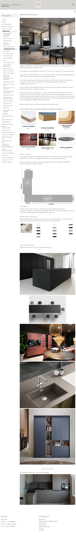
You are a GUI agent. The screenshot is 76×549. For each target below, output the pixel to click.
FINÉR (4, 60)
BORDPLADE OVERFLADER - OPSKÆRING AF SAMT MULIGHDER (8, 77)
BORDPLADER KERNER (8, 73)
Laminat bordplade (28, 126)
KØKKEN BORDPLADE (9, 49)
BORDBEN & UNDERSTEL (7, 26)
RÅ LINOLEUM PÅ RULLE (8, 62)
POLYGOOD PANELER (8, 53)
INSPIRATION (6, 108)
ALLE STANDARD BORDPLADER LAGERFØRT (7, 35)
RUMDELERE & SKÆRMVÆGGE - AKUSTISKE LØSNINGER (7, 146)
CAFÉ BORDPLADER (8, 56)
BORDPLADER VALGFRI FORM (8, 85)
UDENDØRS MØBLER (7, 162)
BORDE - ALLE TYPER (7, 29)
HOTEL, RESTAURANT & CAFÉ (7, 138)
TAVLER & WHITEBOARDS (8, 157)
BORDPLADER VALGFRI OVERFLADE (8, 88)
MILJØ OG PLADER (7, 103)
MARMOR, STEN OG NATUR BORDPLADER (8, 98)
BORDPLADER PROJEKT (9, 82)
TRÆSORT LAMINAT (7, 58)
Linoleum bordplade (47, 128)
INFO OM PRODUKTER (7, 119)
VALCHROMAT (6, 51)
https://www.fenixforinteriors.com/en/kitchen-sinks (35, 247)
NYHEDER (4, 19)
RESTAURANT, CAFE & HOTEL (7, 141)
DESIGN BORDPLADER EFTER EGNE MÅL (8, 92)
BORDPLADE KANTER (8, 71)
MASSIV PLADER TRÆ (8, 101)
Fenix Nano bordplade (28, 147)
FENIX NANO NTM (7, 40)
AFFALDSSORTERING (7, 24)
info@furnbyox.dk (10, 524)
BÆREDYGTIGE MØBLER (7, 124)
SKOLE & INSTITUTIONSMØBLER (7, 150)
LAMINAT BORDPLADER (8, 46)
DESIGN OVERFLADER (8, 95)
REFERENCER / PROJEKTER (8, 132)
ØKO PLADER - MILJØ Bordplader (8, 111)
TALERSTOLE (5, 155)
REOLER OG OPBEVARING (8, 134)
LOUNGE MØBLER (6, 122)
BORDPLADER (6, 31)
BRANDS (4, 22)
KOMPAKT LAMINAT (7, 38)
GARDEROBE (5, 113)
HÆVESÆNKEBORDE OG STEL (7, 117)
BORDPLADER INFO (7, 68)
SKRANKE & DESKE (6, 130)
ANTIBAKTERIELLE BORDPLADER (7, 66)
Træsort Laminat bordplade (66, 126)
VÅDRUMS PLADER (7, 105)
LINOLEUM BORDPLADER (6, 44)
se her (28, 128)
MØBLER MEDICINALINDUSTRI (6, 127)
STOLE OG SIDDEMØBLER (8, 153)
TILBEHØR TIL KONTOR (7, 160)
